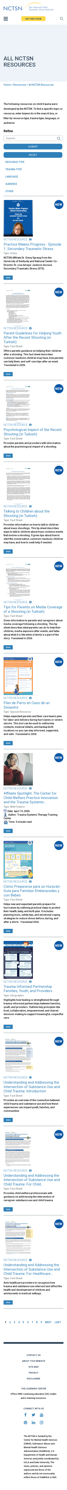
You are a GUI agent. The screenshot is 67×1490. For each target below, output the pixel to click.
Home (7, 84)
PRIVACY (33, 1373)
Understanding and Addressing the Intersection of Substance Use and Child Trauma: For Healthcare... (32, 1269)
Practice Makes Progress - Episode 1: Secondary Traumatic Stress (32, 246)
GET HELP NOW (33, 19)
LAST (58, 1322)
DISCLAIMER (33, 1378)
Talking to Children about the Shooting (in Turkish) (27, 513)
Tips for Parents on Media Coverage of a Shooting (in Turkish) (33, 609)
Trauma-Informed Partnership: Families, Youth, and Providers (28, 988)
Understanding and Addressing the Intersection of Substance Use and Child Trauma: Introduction (32, 1086)
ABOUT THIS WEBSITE (33, 1361)
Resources (19, 84)
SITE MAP (33, 1367)
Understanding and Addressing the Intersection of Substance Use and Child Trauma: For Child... (32, 1179)
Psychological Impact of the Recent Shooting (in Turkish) (33, 432)
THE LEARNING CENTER (33, 1388)
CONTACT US (33, 1355)
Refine (8, 131)
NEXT (48, 1322)
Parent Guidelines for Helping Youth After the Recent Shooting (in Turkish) (32, 337)
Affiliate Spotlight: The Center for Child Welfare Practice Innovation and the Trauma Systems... (31, 797)
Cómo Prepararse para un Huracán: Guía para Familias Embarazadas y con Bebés (32, 890)
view (8, 277)
